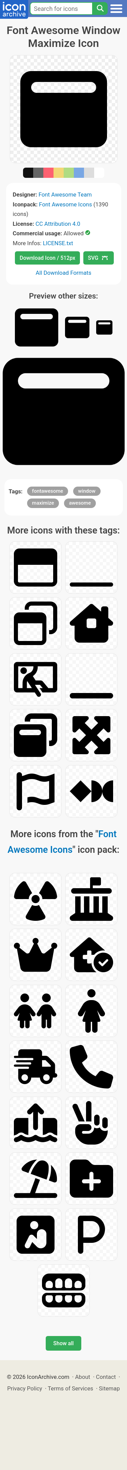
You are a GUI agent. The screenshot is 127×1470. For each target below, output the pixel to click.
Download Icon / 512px (47, 258)
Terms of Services (70, 1388)
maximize (43, 503)
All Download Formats (63, 272)
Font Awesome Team (65, 194)
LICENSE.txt (58, 243)
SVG (98, 258)
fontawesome (47, 491)
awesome (80, 503)
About (82, 1376)
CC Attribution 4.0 (58, 223)
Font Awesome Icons (65, 204)
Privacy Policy (24, 1388)
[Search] (100, 8)
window (87, 491)
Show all (63, 1343)
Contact (106, 1376)
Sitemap (109, 1388)
